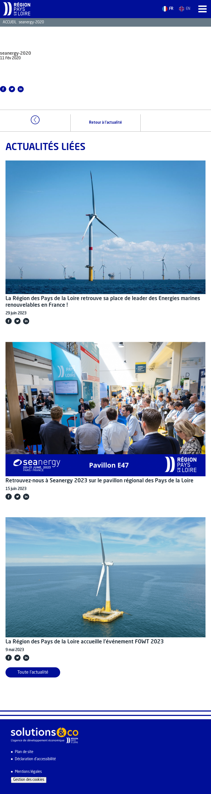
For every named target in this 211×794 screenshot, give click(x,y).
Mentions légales (28, 772)
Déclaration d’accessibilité (35, 759)
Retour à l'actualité (105, 123)
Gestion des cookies (28, 780)
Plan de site (24, 752)
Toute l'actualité (32, 672)
